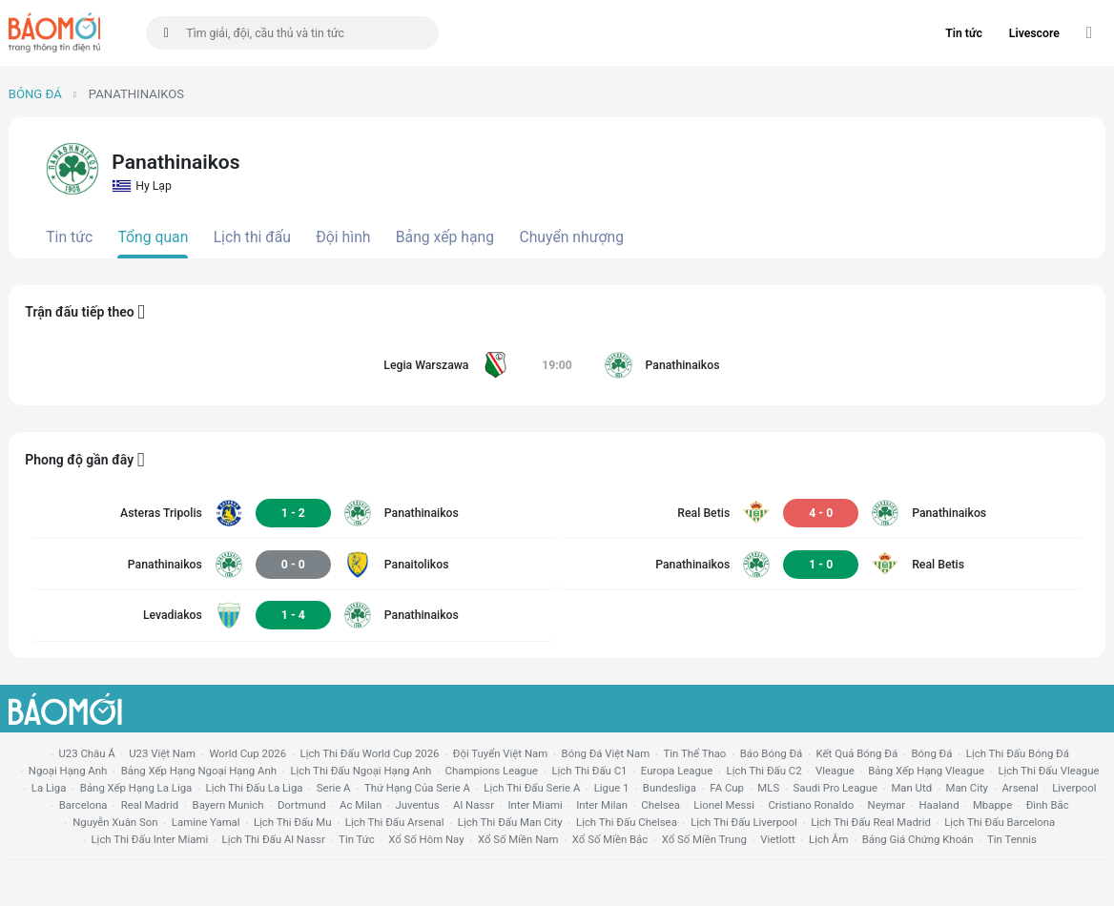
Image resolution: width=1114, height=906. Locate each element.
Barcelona (83, 805)
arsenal (1019, 787)
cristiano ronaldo (811, 805)
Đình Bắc (1047, 805)
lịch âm (828, 839)
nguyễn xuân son (114, 822)
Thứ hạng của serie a (417, 787)
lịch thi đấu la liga (254, 787)
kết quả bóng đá (857, 753)
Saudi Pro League (835, 787)
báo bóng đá (771, 753)
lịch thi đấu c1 (589, 770)
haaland (938, 805)
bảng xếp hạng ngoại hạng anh (199, 770)
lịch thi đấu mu (292, 822)
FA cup (727, 787)
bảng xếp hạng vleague (926, 770)
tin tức (357, 839)
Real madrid (149, 805)
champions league (491, 770)
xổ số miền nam (518, 839)
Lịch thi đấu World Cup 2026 (370, 753)
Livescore (1034, 33)
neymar (886, 805)
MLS (768, 787)
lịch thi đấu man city (510, 822)
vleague (835, 770)
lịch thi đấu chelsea (626, 822)
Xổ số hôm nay (426, 839)
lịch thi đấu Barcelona (999, 822)
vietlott (777, 839)
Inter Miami (534, 805)
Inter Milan (602, 805)
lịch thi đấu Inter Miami (149, 839)
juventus (418, 805)
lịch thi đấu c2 (764, 770)
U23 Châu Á (86, 753)
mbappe (992, 805)
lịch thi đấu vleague (1048, 770)
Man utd (911, 787)
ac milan (361, 805)
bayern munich (228, 805)
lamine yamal (206, 822)
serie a (334, 787)
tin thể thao (695, 753)
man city (967, 787)
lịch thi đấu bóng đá (1017, 753)
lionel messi (723, 805)
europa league (676, 770)
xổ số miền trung (704, 839)
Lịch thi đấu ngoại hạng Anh (360, 770)
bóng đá (932, 753)
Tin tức (963, 33)
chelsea (660, 805)
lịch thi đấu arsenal (394, 822)
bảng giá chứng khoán (918, 839)
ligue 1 (611, 787)
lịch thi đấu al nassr (273, 839)
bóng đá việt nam (606, 753)
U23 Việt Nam (162, 753)
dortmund (302, 805)
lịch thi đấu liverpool (744, 822)
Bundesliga (669, 787)
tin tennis (1012, 839)
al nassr (473, 805)
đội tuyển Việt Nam (500, 753)
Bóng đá (35, 94)
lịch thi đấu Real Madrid (871, 822)
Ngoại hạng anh (68, 770)
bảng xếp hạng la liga (136, 787)
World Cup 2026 (247, 753)
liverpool (1074, 787)
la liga (49, 787)
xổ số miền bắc (610, 839)
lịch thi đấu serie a (532, 787)
